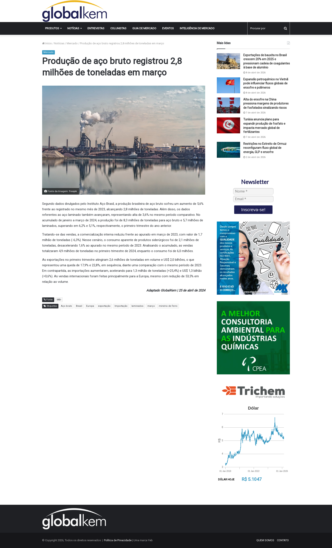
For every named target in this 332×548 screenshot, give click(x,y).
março (151, 306)
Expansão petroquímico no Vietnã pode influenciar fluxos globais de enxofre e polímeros (265, 83)
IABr (59, 299)
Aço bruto (66, 306)
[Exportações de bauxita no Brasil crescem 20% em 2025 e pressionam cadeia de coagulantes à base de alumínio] (228, 61)
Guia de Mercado (144, 28)
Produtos (52, 28)
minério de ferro (168, 306)
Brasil (79, 306)
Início (47, 43)
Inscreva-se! (253, 209)
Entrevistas (95, 28)
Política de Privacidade (117, 540)
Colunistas (118, 28)
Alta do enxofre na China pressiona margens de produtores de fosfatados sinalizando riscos (266, 103)
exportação (104, 306)
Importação (121, 306)
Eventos (168, 28)
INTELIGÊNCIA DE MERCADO (197, 28)
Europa (90, 306)
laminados (137, 306)
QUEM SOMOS (265, 540)
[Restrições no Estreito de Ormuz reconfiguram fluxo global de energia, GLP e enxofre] (228, 150)
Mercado (72, 43)
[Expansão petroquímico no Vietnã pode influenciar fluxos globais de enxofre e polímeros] (228, 85)
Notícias (73, 28)
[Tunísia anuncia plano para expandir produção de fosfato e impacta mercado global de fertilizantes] (228, 125)
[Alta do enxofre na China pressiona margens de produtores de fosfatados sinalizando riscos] (228, 105)
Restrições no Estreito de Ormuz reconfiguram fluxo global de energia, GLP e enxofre (264, 148)
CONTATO (283, 540)
